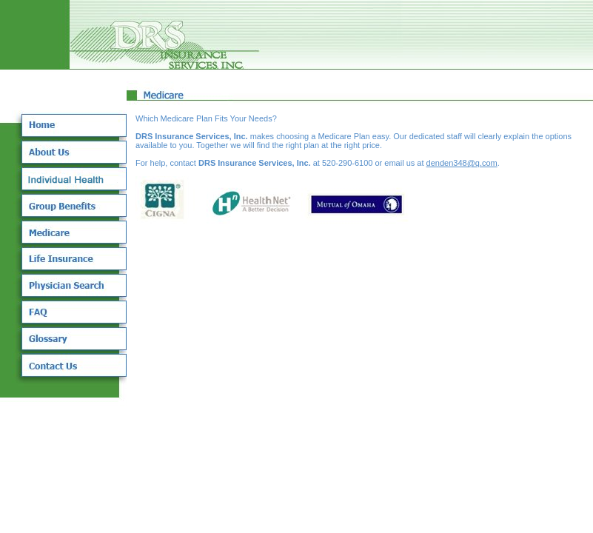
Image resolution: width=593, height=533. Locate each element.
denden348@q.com (461, 162)
